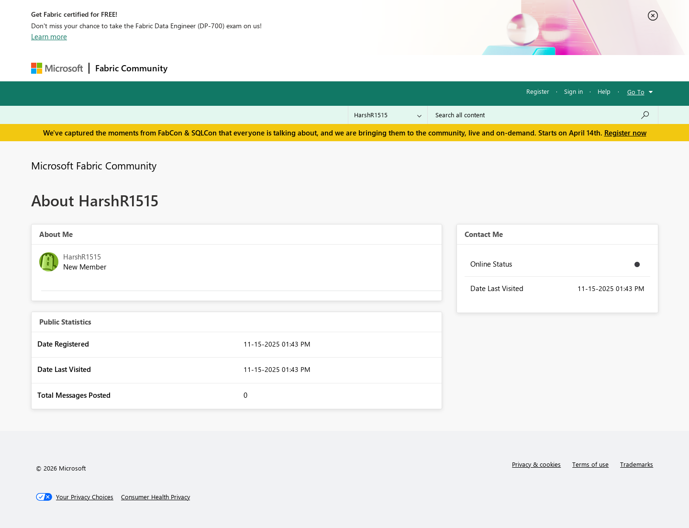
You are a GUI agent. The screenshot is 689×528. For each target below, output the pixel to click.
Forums (189, 68)
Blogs (356, 68)
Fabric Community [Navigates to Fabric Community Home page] (131, 68)
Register (537, 91)
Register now (625, 132)
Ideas (270, 68)
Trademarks (636, 464)
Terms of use (590, 464)
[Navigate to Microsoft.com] (57, 68)
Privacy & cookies (536, 464)
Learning (393, 68)
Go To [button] (636, 92)
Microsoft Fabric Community (93, 165)
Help (604, 91)
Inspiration (231, 68)
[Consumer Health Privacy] (155, 497)
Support (433, 68)
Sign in (573, 91)
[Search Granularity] (387, 115)
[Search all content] (542, 115)
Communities (313, 68)
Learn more (49, 36)
